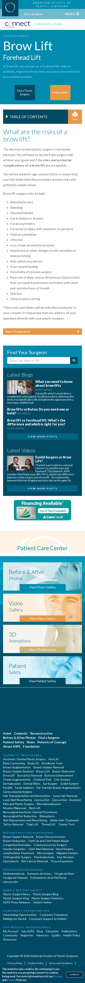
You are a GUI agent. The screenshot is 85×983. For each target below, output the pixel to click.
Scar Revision (65, 857)
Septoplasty (11, 861)
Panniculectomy (44, 857)
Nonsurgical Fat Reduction (20, 816)
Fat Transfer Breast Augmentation (59, 787)
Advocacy (42, 935)
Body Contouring (14, 763)
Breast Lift (43, 771)
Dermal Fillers (31, 783)
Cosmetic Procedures (16, 35)
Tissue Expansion (61, 861)
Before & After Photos (19, 737)
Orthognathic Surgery (17, 857)
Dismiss (74, 974)
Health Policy (71, 935)
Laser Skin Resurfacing (17, 800)
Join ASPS (27, 931)
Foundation (31, 746)
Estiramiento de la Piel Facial (48, 877)
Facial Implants (24, 787)
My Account (11, 931)
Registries (27, 935)
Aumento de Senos (39, 873)
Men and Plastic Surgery (18, 804)
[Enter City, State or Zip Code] (38, 360)
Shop (40, 931)
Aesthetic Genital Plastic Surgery (24, 759)
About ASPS (11, 746)
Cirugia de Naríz (64, 873)
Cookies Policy (36, 963)
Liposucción (10, 881)
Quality (56, 935)
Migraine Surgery (67, 853)
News (31, 742)
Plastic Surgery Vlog (16, 898)
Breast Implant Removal (49, 767)
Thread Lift (48, 824)
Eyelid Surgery (69, 783)
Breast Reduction (63, 771)
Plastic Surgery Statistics (47, 898)
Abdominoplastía (14, 873)
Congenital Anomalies (17, 845)
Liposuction (42, 800)
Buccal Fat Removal (29, 775)
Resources (10, 939)
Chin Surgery (62, 779)
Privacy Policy (15, 963)
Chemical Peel (42, 779)
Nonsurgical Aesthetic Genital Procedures (30, 812)
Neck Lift (34, 808)
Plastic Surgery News (16, 894)
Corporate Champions (54, 914)
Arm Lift (53, 759)
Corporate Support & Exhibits (48, 918)
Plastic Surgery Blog (45, 894)
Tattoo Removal (13, 824)
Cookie (11, 980)
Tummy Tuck (66, 824)
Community (10, 935)
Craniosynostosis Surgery (50, 845)
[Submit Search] (74, 360)
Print (75, 116)
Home (7, 733)
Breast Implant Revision (18, 771)
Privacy (58, 976)
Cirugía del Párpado (15, 877)
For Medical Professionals (27, 927)
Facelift (7, 787)
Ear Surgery (50, 783)
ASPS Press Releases (16, 902)
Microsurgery (45, 853)
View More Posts (42, 436)
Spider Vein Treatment (64, 820)
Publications (69, 931)
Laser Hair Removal (65, 795)
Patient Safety (13, 742)
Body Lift (33, 763)
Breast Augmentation (17, 767)
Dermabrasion (12, 783)
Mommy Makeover (14, 808)
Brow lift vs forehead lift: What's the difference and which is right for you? (36, 424)
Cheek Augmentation (17, 779)
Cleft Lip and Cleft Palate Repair (48, 840)
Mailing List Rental (14, 918)
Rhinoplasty (47, 816)
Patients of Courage (51, 742)
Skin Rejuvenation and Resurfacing (25, 820)
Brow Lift (9, 775)
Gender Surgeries (14, 849)
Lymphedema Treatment (18, 853)
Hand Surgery (64, 849)
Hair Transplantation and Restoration (26, 795)
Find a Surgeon (33, 14)
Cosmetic (21, 733)
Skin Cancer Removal (34, 861)
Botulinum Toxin (52, 763)
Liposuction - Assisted (66, 800)
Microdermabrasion (49, 804)
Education (52, 931)
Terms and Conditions (61, 963)
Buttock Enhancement (59, 775)
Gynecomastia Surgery (17, 791)
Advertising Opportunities (20, 914)
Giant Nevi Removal (40, 849)
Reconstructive (41, 733)
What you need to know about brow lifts (54, 385)
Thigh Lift (32, 824)
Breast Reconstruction (50, 836)
